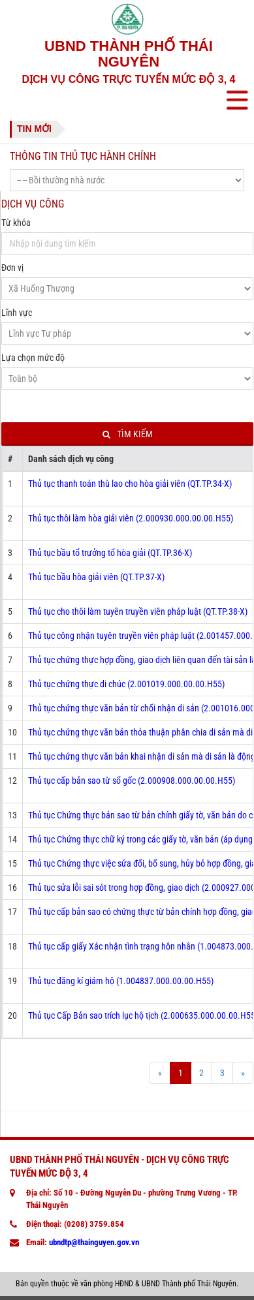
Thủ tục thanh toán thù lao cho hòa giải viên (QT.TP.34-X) (130, 483)
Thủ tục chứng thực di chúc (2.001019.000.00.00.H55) (126, 684)
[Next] (242, 1073)
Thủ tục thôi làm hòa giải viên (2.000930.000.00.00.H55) (130, 518)
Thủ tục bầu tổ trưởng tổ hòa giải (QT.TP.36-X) (110, 553)
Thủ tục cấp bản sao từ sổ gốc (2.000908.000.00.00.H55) (131, 780)
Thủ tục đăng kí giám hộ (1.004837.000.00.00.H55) (121, 981)
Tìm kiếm (128, 434)
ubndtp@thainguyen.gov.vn (94, 1242)
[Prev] (160, 1073)
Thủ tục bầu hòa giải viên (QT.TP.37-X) (96, 577)
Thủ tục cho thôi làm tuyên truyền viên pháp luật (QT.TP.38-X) (137, 611)
